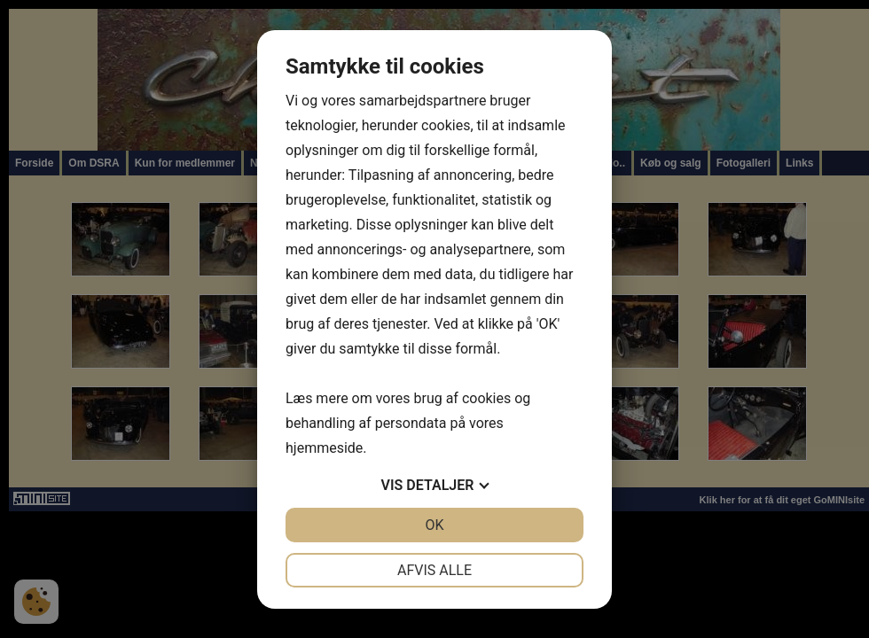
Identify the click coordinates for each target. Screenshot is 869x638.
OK (434, 525)
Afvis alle (434, 570)
